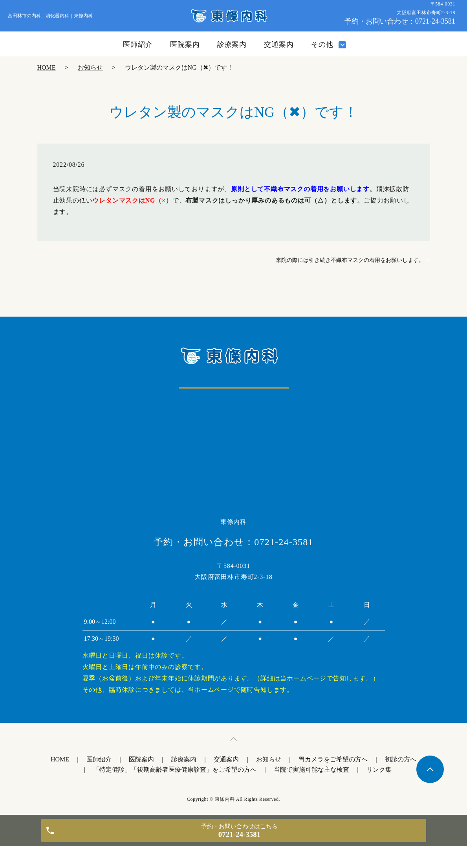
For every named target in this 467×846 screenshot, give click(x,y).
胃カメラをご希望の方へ (333, 759)
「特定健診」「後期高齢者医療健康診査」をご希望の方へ (174, 769)
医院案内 (185, 44)
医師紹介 (138, 44)
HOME (46, 67)
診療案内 (232, 44)
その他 (322, 44)
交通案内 (279, 44)
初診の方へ (400, 759)
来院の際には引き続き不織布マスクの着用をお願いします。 (350, 260)
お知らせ (90, 67)
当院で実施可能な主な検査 (311, 769)
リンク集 (379, 769)
